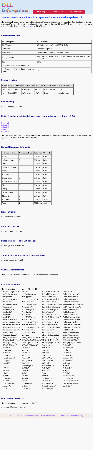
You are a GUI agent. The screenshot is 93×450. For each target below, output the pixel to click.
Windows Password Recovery (72, 415)
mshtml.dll (5, 127)
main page (29, 26)
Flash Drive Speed (31, 415)
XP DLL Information (14, 415)
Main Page (41, 12)
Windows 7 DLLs (59, 12)
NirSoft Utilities (76, 12)
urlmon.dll (5, 129)
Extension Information (49, 415)
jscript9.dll (5, 125)
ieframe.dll (5, 123)
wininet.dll (5, 131)
